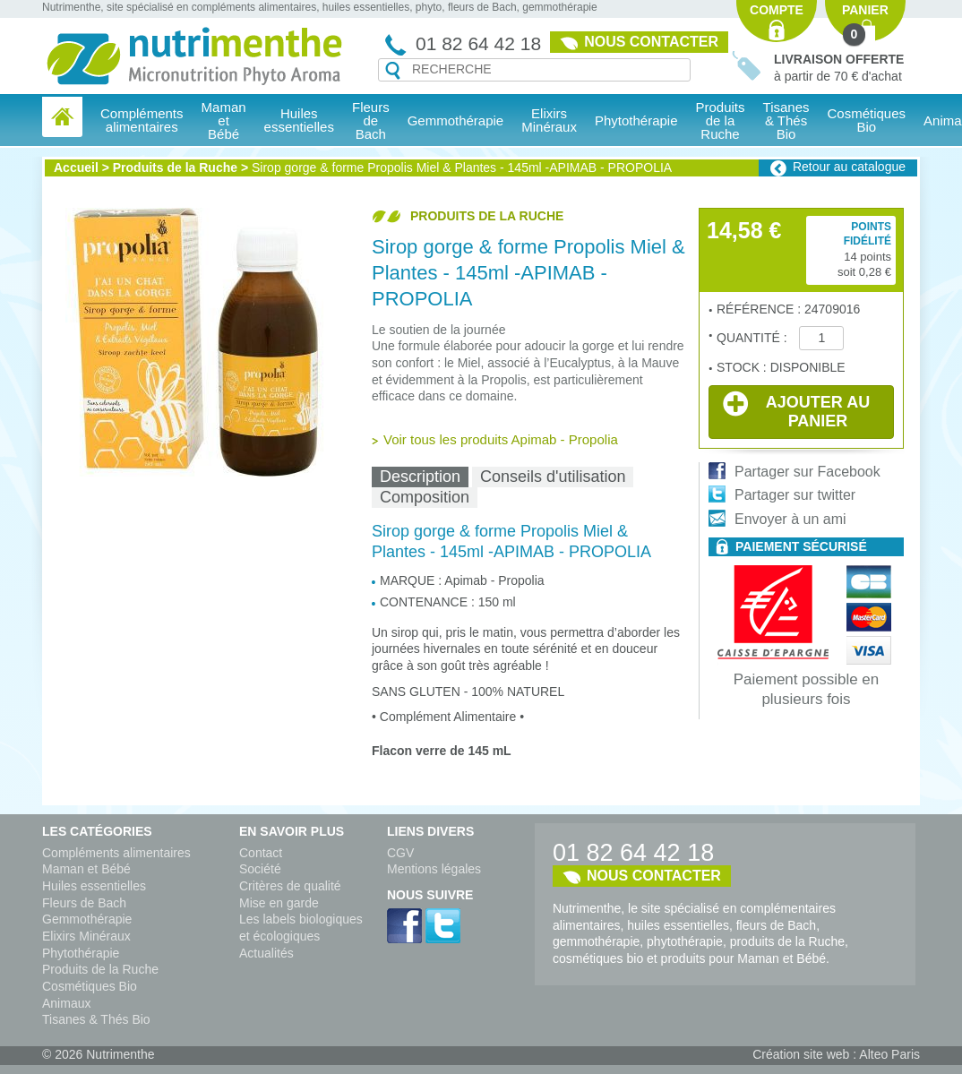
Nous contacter (651, 41)
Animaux (66, 1003)
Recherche (392, 71)
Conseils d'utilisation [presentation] (553, 476)
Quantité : (753, 338)
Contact (260, 853)
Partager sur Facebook (807, 471)
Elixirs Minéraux (549, 120)
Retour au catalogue (849, 166)
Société (260, 869)
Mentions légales (434, 869)
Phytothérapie (80, 953)
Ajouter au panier (796, 410)
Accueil (76, 167)
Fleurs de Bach (84, 903)
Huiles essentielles (94, 886)
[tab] (420, 477)
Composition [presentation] (424, 497)
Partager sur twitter (794, 495)
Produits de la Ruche (720, 120)
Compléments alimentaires (116, 853)
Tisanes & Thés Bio (96, 1019)
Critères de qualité (290, 886)
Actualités (266, 953)
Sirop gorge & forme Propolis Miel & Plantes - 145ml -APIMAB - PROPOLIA (462, 167)
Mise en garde (279, 903)
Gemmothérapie (87, 919)
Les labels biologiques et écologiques (301, 927)
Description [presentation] (420, 476)
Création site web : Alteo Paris (836, 1054)
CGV (400, 853)
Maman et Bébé (86, 869)
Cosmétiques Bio (89, 986)
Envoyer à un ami (790, 519)
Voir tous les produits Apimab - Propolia (500, 439)
